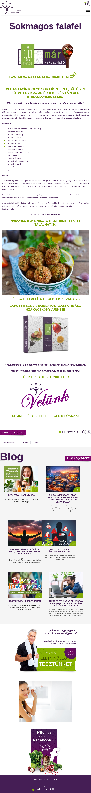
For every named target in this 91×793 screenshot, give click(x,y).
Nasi (36, 442)
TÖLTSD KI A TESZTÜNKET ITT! (45, 377)
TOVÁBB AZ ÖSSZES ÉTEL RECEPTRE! (43, 77)
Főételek (25, 442)
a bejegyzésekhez (13, 432)
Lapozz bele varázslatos (33, 306)
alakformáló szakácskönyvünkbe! (53, 307)
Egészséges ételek (9, 442)
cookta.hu (10, 209)
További (78, 458)
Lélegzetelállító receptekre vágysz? (45, 299)
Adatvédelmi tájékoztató (45, 779)
